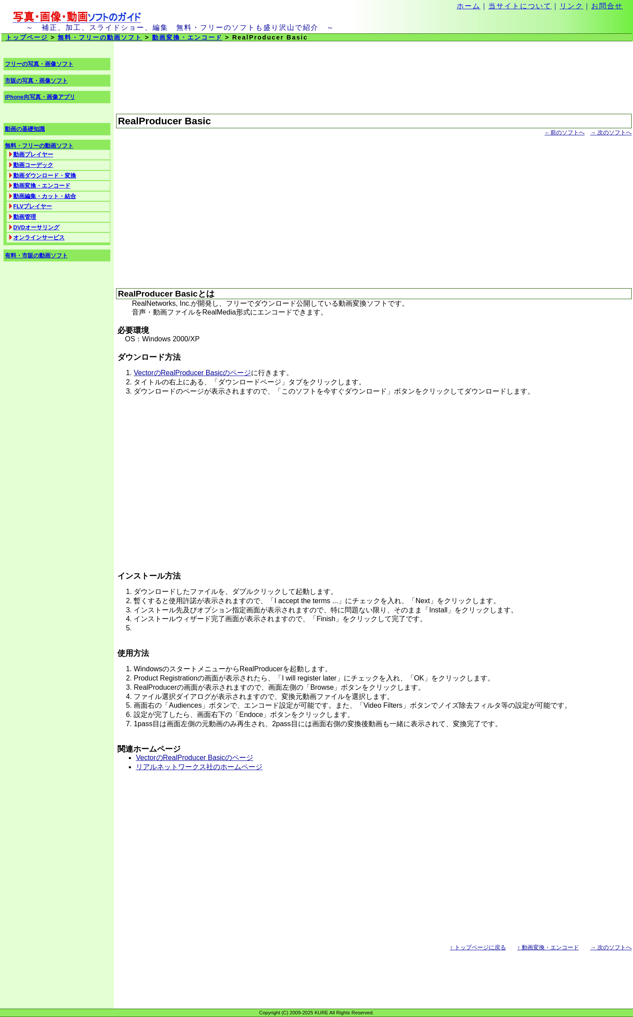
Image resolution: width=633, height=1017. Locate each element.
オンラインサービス (39, 237)
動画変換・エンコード (187, 37)
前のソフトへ (565, 132)
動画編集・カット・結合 (44, 196)
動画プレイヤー (33, 154)
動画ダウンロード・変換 (44, 175)
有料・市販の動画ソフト (36, 255)
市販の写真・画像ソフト (36, 80)
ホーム (468, 6)
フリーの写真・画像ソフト (39, 64)
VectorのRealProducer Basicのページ (192, 372)
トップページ (27, 37)
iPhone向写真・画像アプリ (40, 97)
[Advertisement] (374, 208)
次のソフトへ (611, 132)
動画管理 (24, 217)
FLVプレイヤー (32, 206)
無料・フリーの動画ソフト (100, 37)
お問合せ (607, 6)
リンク (571, 6)
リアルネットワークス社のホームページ (199, 767)
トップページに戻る (478, 947)
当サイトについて (520, 6)
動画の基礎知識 (25, 129)
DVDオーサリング (36, 227)
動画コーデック (33, 165)
